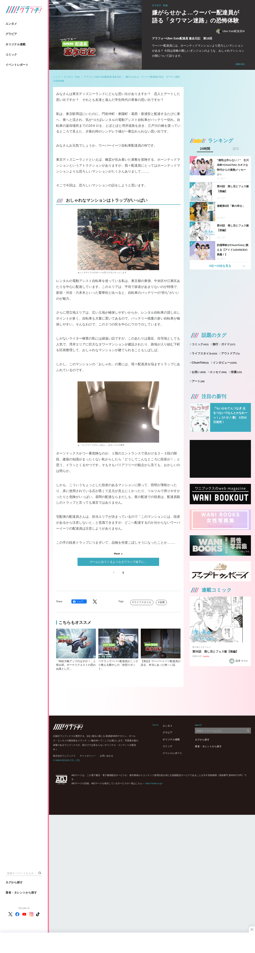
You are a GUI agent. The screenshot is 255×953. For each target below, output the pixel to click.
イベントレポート (17, 64)
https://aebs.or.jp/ (153, 783)
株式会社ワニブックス (64, 756)
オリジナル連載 (16, 44)
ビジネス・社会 (72, 77)
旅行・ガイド (224, 344)
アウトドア (230, 353)
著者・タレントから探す (21, 892)
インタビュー (225, 362)
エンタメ (11, 23)
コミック (11, 54)
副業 (162, 602)
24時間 (205, 148)
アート (198, 381)
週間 (235, 148)
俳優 (236, 372)
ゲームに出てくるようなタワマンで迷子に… (118, 561)
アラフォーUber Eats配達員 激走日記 (102, 77)
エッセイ (218, 372)
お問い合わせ (106, 756)
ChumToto (200, 362)
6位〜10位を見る (220, 265)
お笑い (199, 372)
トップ (56, 77)
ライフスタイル (142, 602)
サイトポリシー (87, 756)
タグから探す (14, 882)
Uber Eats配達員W (230, 31)
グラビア (11, 34)
